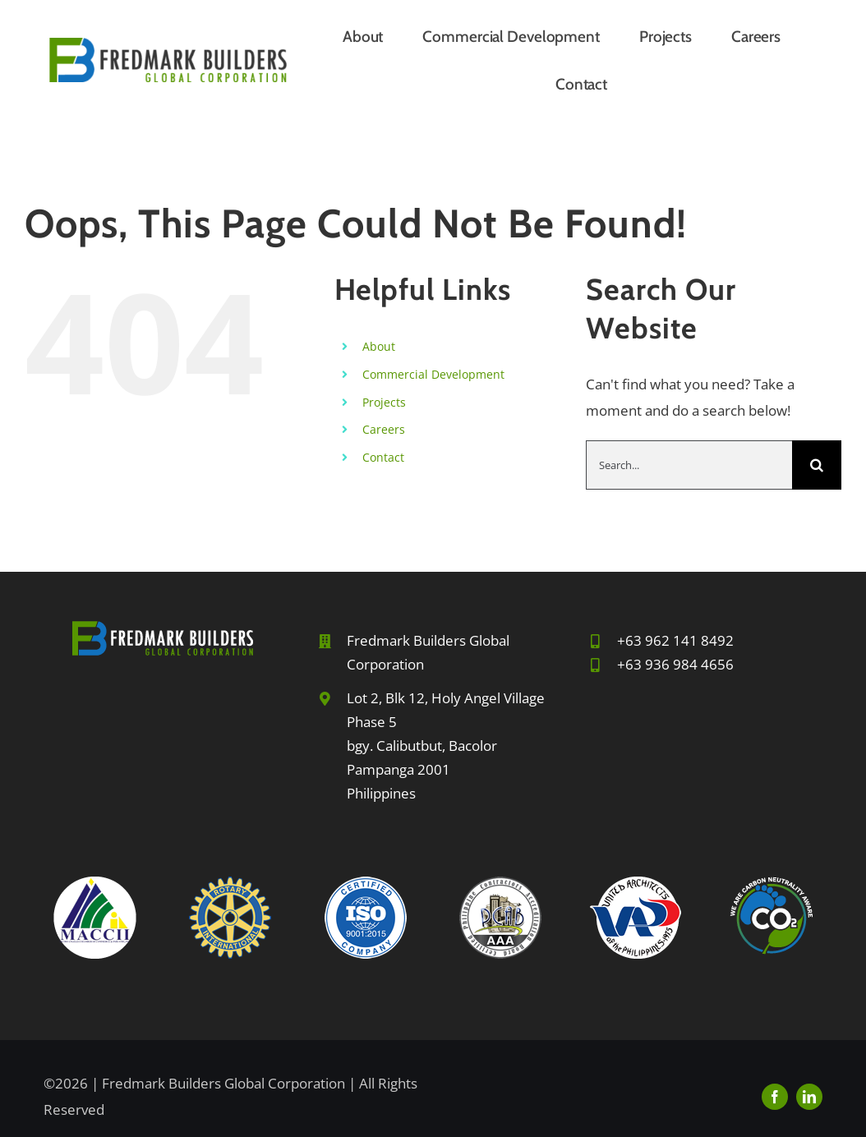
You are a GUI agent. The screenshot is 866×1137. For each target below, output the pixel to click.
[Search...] (689, 465)
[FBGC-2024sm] (168, 44)
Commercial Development (433, 374)
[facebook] (775, 1097)
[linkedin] (809, 1097)
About (378, 346)
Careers (383, 429)
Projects (384, 402)
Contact (383, 457)
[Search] (816, 465)
